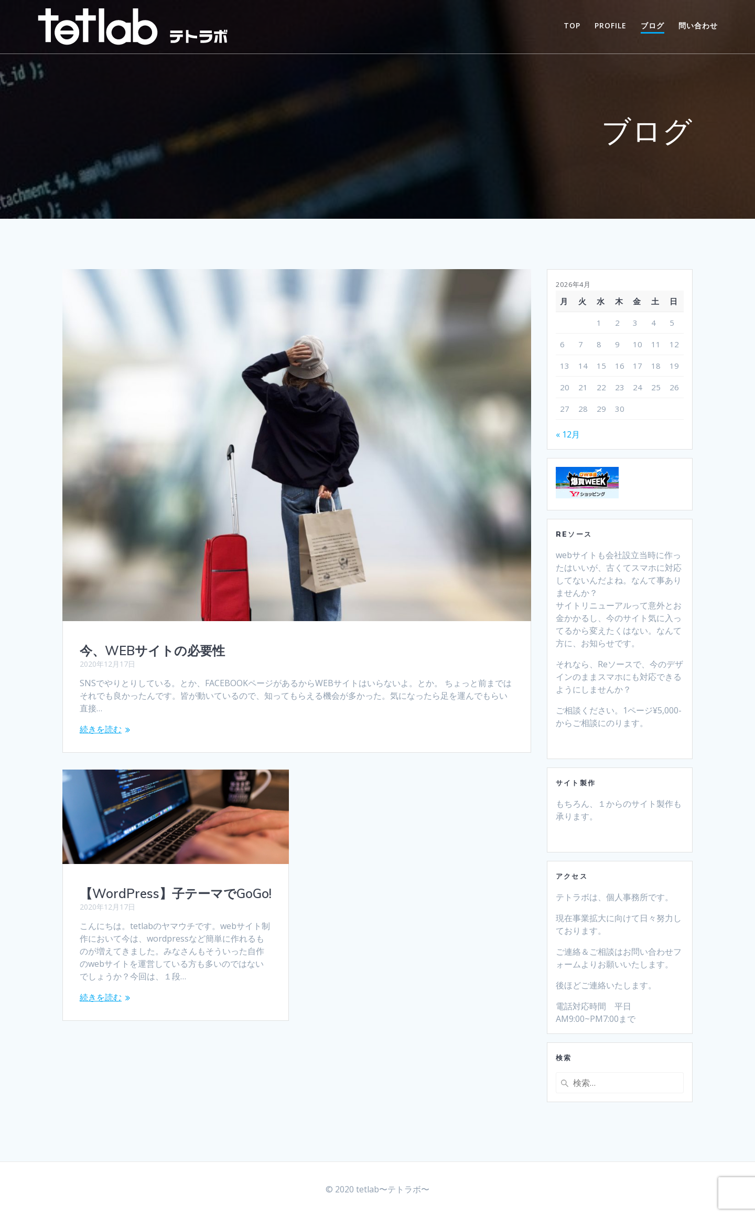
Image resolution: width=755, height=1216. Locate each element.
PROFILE (611, 25)
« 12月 (568, 434)
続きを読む (101, 729)
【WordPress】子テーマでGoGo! (176, 893)
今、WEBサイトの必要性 (152, 650)
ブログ (652, 25)
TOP (572, 25)
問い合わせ (698, 25)
